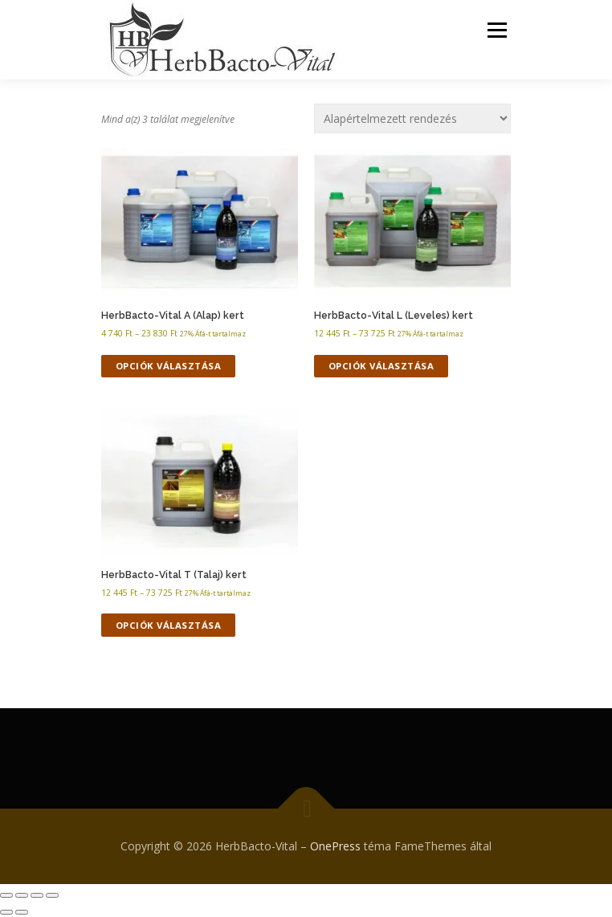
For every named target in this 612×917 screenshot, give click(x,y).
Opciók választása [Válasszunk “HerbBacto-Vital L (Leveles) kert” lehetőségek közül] (381, 366)
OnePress (335, 846)
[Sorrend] (412, 118)
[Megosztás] (37, 895)
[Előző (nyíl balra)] (6, 912)
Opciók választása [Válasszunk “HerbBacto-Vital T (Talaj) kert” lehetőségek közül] (169, 625)
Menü (496, 30)
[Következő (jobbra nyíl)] (21, 912)
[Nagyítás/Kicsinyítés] (6, 895)
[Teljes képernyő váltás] (21, 895)
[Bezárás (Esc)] (52, 895)
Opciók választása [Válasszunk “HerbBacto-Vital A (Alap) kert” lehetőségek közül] (169, 366)
